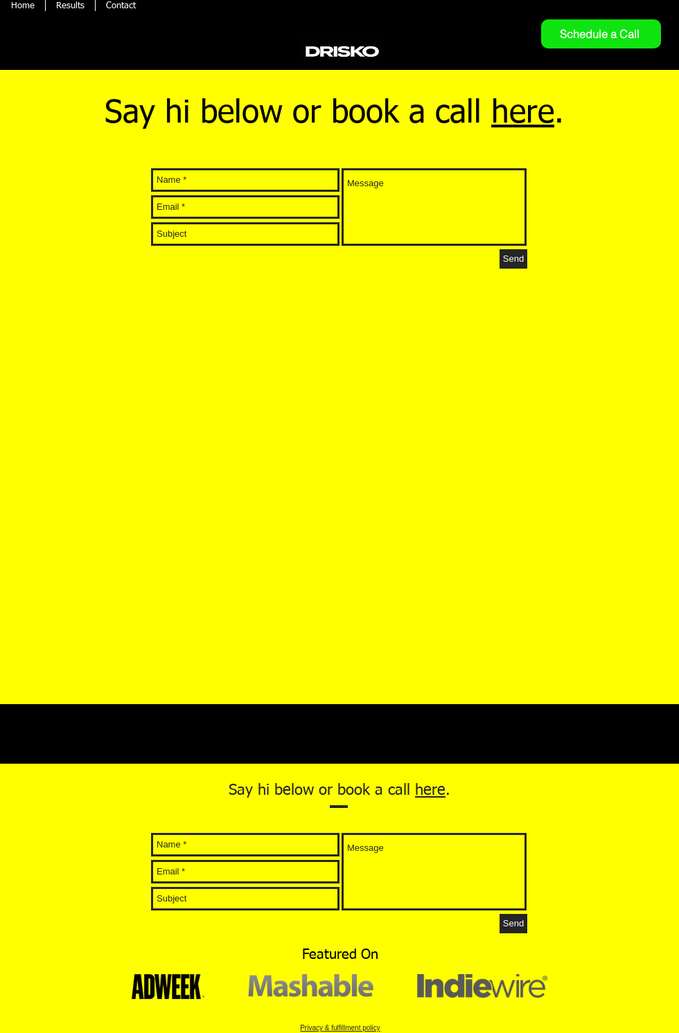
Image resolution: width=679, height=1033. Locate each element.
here (522, 113)
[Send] (513, 259)
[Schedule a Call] (601, 33)
